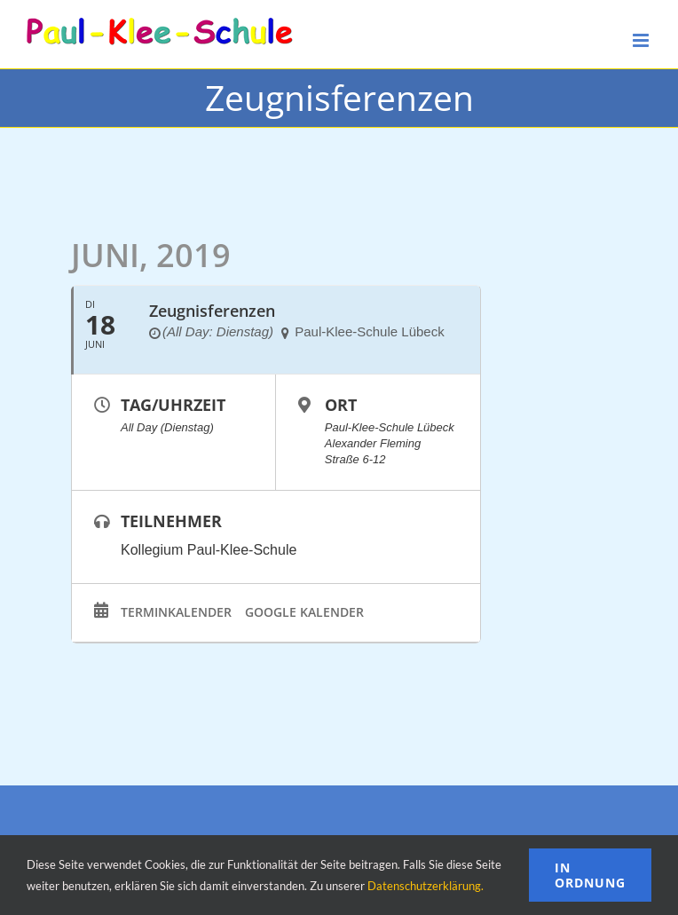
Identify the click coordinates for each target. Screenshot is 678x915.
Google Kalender (304, 612)
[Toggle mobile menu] (642, 40)
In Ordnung (590, 875)
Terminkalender (176, 612)
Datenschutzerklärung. (425, 886)
